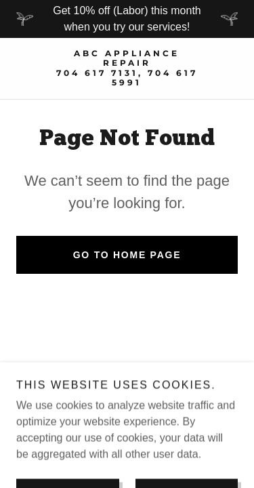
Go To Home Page (127, 254)
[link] (127, 68)
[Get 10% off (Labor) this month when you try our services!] (127, 19)
